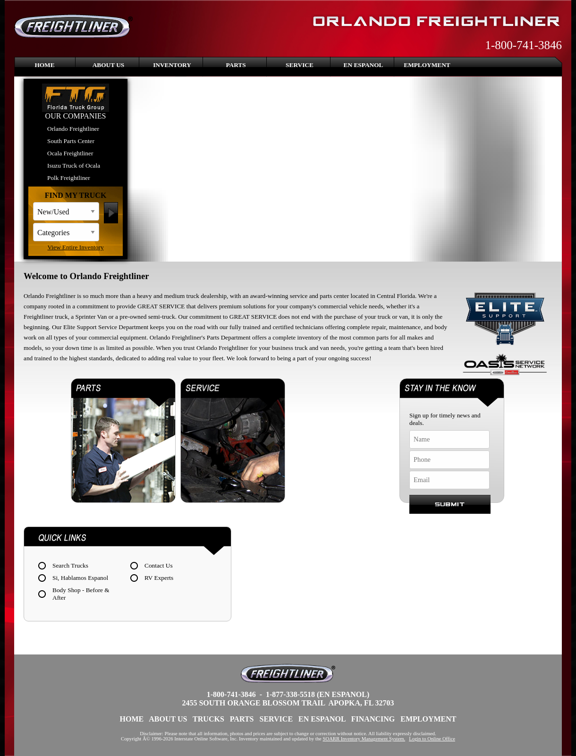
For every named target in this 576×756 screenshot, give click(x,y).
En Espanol (363, 64)
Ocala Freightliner (70, 153)
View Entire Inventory (75, 247)
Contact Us (158, 565)
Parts (236, 64)
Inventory (172, 64)
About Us (109, 64)
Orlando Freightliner (73, 128)
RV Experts (158, 577)
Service (299, 64)
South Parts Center (70, 140)
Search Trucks (70, 565)
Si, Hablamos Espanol (80, 577)
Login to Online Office (432, 738)
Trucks (208, 719)
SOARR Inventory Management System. (364, 738)
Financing (373, 719)
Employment (427, 64)
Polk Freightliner (68, 177)
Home (44, 64)
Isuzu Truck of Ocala (73, 165)
